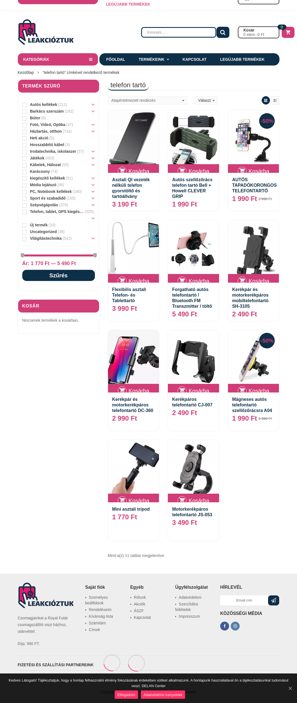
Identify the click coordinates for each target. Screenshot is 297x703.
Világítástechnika (46, 238)
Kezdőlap (26, 72)
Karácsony (40, 171)
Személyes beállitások (96, 600)
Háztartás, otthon (46, 131)
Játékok (37, 158)
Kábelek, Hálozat (45, 165)
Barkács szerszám (47, 111)
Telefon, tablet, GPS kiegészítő (57, 211)
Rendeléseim (100, 609)
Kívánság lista (101, 616)
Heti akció (39, 138)
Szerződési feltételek (186, 607)
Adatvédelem (190, 597)
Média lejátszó (43, 185)
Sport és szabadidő (48, 198)
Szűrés (58, 275)
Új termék (39, 225)
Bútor (35, 118)
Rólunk (140, 597)
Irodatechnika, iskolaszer (53, 151)
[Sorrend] (147, 100)
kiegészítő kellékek (47, 178)
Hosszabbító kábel (47, 144)
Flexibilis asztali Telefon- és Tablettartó (129, 295)
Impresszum (189, 616)
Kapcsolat (195, 59)
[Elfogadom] (290, 688)
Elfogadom (126, 695)
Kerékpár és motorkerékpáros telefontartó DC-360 (132, 405)
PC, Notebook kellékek (51, 191)
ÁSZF (139, 611)
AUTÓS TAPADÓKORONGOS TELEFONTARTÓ (254, 185)
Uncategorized (43, 231)
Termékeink (152, 59)
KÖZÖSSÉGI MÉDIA (241, 613)
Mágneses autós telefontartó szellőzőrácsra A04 (252, 405)
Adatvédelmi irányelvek (163, 695)
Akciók (139, 604)
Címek (94, 629)
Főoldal (115, 59)
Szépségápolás (44, 205)
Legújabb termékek (242, 59)
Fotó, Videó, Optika (47, 124)
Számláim (97, 623)
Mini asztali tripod (131, 509)
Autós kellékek (43, 104)
